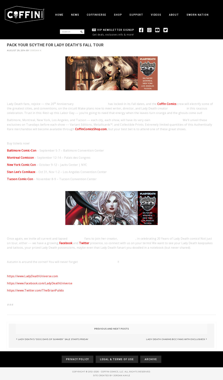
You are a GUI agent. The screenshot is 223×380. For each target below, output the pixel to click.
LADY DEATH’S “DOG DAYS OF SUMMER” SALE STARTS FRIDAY (53, 339)
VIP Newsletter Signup (115, 30)
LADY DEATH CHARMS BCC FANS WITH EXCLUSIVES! (175, 339)
